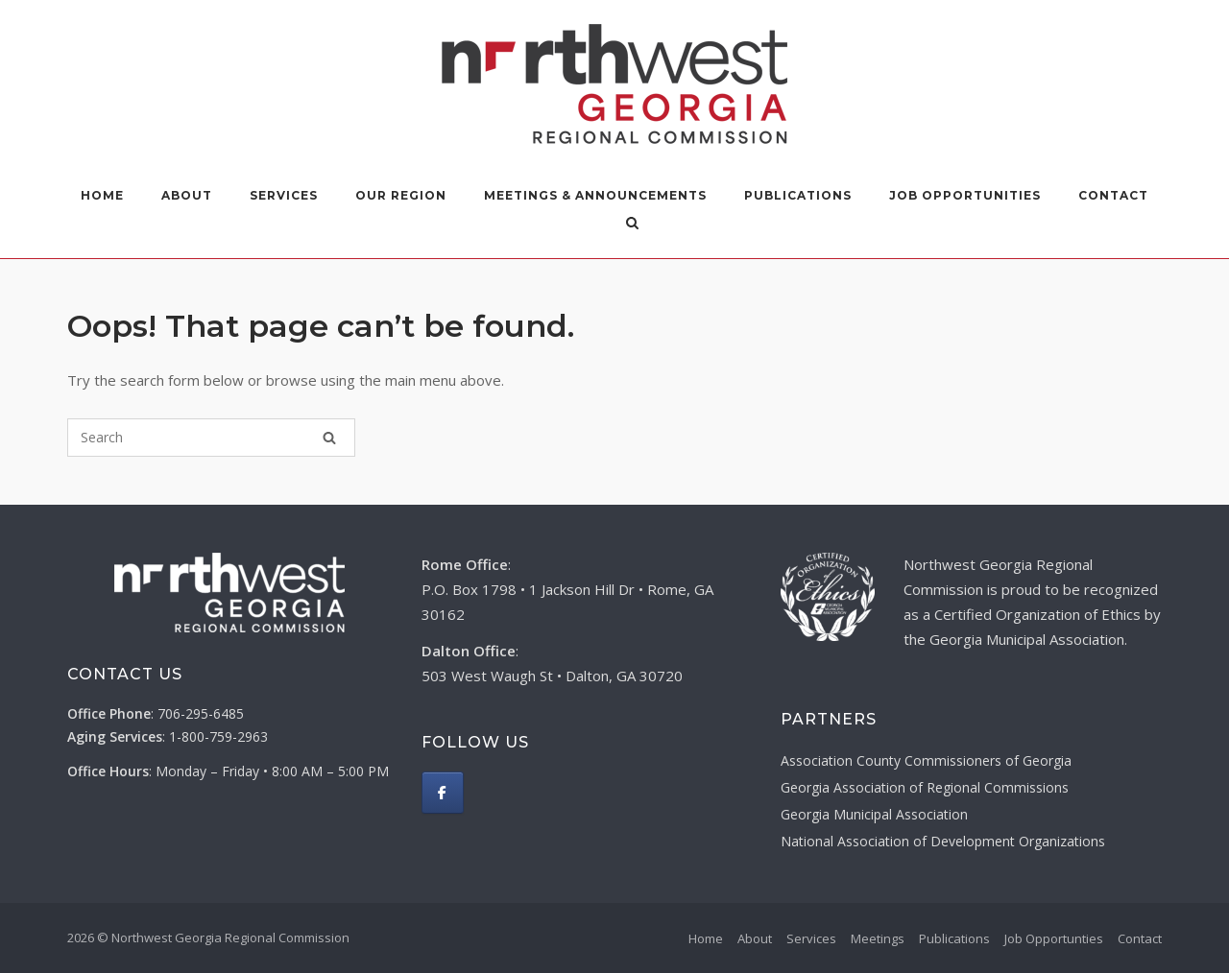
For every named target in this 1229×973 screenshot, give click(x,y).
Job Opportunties (1053, 938)
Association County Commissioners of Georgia (926, 760)
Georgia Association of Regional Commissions (925, 787)
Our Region (400, 195)
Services (284, 195)
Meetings (877, 938)
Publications (798, 195)
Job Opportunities (965, 195)
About (186, 195)
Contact (1113, 195)
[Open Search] (632, 224)
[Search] (329, 437)
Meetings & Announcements (595, 195)
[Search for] (211, 437)
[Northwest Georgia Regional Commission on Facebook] (443, 792)
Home (102, 195)
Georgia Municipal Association (874, 814)
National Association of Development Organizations (943, 841)
